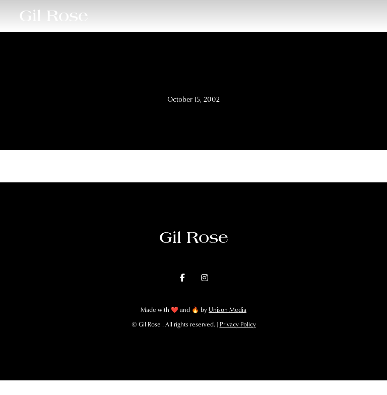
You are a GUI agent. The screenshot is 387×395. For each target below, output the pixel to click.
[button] (368, 16)
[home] (53, 15)
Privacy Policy (238, 324)
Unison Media (227, 309)
